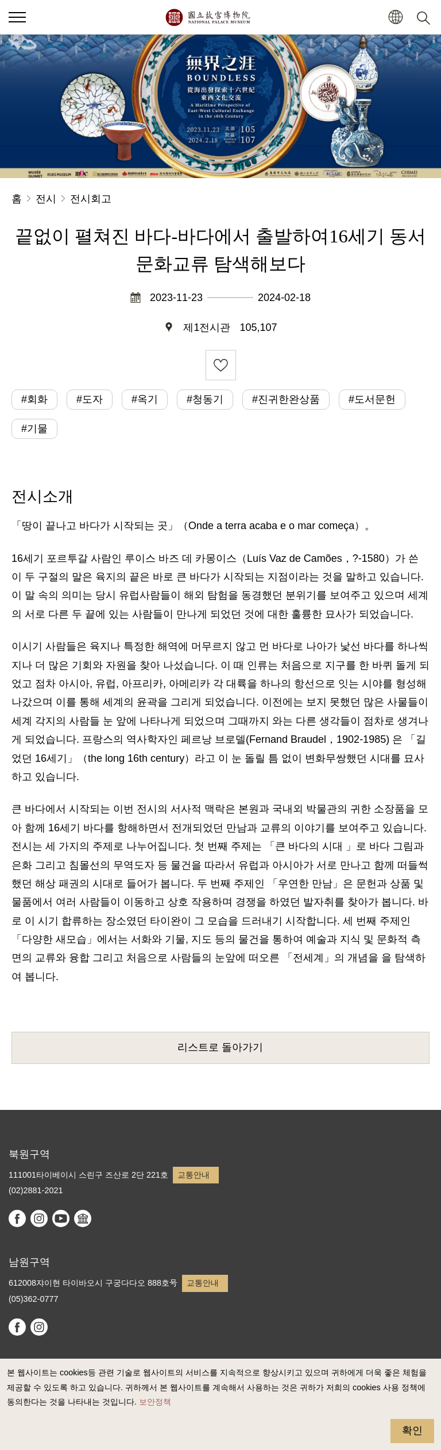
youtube (60, 1218)
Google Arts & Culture (82, 1218)
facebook (17, 1218)
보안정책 (155, 1401)
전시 (46, 199)
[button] (395, 17)
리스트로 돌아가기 (220, 1047)
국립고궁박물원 (208, 17)
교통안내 (193, 1174)
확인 (412, 1430)
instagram (39, 1218)
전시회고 (90, 199)
